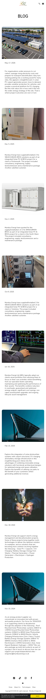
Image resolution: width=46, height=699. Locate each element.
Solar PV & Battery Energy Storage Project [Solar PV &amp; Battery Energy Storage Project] (23, 149)
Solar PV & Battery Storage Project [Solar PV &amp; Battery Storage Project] (23, 223)
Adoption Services (14, 371)
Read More (9, 98)
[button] (3, 3)
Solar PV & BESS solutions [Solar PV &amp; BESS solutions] (18, 67)
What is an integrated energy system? (20, 530)
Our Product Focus (14, 612)
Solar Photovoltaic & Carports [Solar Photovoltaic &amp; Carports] (20, 450)
